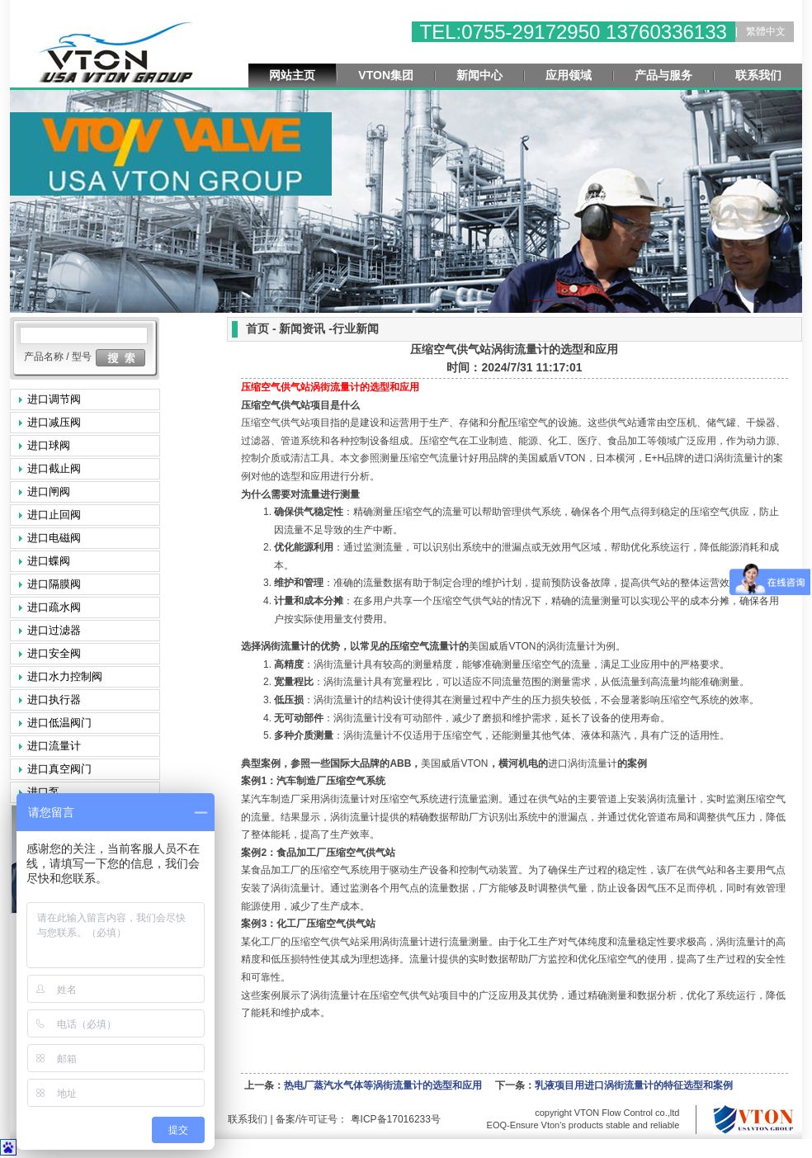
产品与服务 (663, 75)
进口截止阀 (54, 468)
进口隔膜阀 (54, 584)
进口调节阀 (54, 399)
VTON (551, 458)
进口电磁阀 (54, 538)
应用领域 (568, 75)
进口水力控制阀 (64, 676)
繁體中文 (766, 31)
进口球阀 (48, 445)
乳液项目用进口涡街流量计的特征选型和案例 (634, 1085)
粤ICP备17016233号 (394, 1119)
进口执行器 (54, 699)
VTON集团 (385, 75)
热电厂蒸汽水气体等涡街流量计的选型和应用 (383, 1085)
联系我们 (758, 75)
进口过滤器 (54, 630)
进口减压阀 (54, 422)
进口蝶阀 (48, 561)
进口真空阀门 (59, 769)
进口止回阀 (54, 514)
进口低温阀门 (59, 722)
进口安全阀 (54, 653)
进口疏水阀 (54, 607)
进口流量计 (54, 746)
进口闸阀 (48, 491)
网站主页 (292, 75)
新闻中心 (479, 75)
